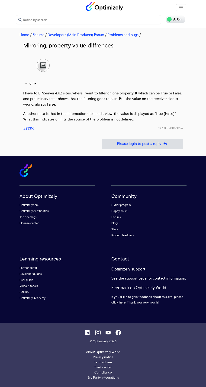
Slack (114, 229)
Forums (38, 34)
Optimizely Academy (32, 298)
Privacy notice (103, 357)
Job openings (28, 217)
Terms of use (103, 362)
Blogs (115, 223)
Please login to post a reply (142, 143)
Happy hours (119, 211)
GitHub (24, 292)
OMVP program (121, 205)
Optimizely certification (34, 211)
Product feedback (122, 235)
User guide (26, 280)
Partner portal (28, 268)
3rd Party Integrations (103, 377)
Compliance (103, 372)
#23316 (28, 128)
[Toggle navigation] (181, 7)
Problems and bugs (122, 34)
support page (136, 278)
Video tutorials (28, 286)
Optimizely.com (29, 205)
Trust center (103, 367)
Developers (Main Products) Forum (76, 34)
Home (24, 34)
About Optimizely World (103, 352)
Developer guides (30, 274)
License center (29, 223)
